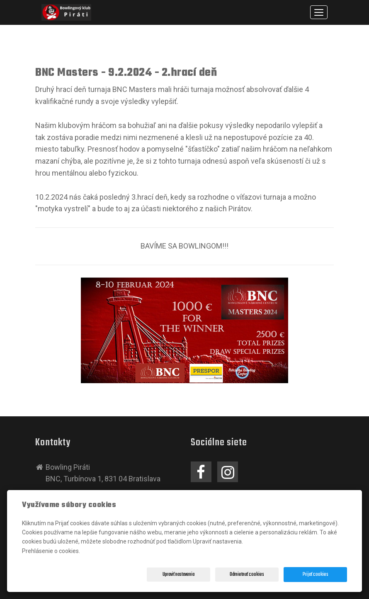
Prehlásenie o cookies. (51, 551)
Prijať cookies (315, 574)
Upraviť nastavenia (178, 574)
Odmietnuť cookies (247, 574)
